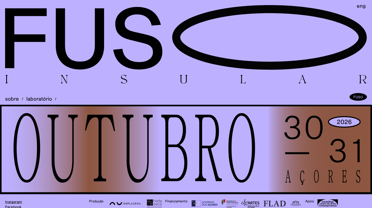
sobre (12, 99)
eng (361, 6)
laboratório (39, 99)
